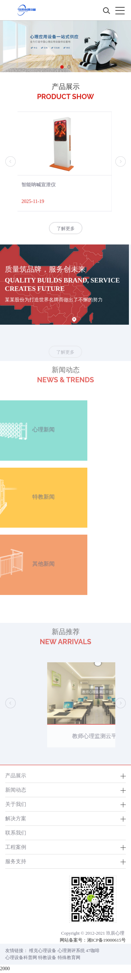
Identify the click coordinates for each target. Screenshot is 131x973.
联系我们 (15, 833)
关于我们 (15, 804)
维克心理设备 (42, 950)
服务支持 (15, 861)
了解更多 (66, 229)
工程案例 (15, 847)
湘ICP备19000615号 (106, 940)
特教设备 (47, 957)
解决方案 (15, 818)
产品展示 (15, 775)
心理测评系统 (71, 950)
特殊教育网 (69, 957)
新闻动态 (15, 790)
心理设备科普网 (21, 957)
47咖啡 (93, 950)
